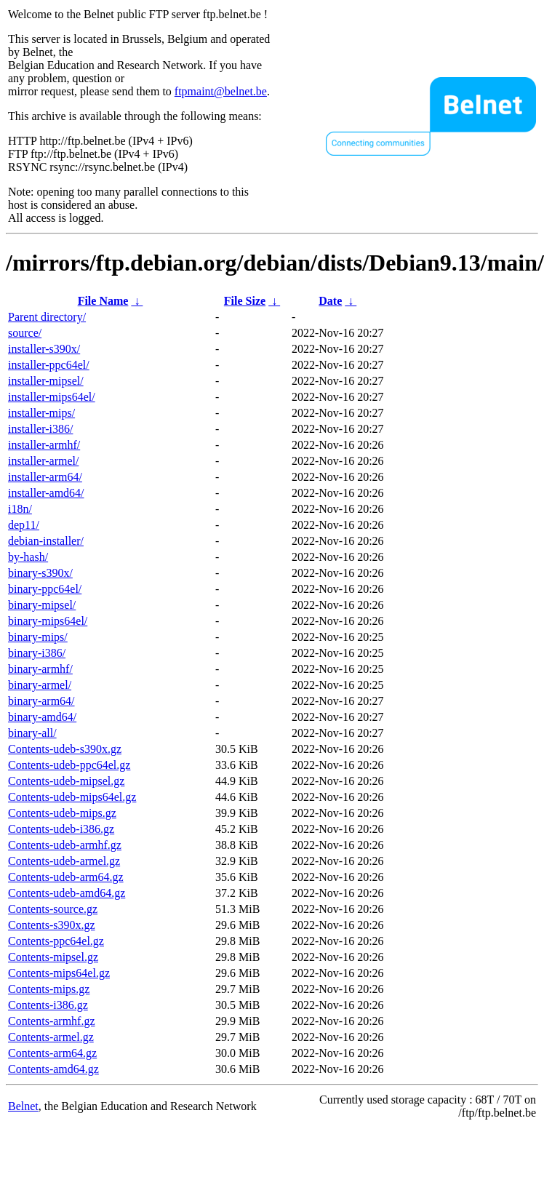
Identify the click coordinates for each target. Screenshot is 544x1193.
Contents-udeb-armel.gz (64, 861)
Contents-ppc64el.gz (56, 941)
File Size (244, 301)
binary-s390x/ (40, 573)
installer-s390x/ (44, 349)
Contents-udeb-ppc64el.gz (69, 765)
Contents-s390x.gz (51, 925)
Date (330, 301)
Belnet (23, 1106)
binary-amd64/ (42, 717)
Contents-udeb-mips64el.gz (72, 797)
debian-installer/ (46, 541)
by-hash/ (28, 557)
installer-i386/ (40, 429)
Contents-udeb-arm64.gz (66, 877)
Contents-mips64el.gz (59, 973)
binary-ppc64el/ (44, 589)
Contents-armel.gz (51, 1037)
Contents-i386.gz (48, 1005)
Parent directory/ (47, 317)
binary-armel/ (39, 685)
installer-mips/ (41, 413)
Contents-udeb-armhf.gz (64, 845)
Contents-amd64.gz (53, 1069)
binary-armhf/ (40, 669)
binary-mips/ (38, 637)
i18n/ (20, 509)
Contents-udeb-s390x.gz (64, 749)
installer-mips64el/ (51, 397)
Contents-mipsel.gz (53, 957)
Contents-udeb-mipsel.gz (66, 781)
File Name (103, 301)
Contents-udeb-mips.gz (62, 813)
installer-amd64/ (46, 493)
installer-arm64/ (45, 477)
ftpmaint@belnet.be (221, 91)
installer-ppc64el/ (48, 365)
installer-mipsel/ (46, 381)
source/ (24, 333)
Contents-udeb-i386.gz (61, 829)
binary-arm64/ (41, 701)
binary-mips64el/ (47, 621)
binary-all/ (32, 733)
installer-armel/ (43, 461)
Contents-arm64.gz (52, 1053)
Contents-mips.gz (48, 989)
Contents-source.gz (52, 909)
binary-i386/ (36, 653)
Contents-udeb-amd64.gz (66, 893)
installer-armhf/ (44, 445)
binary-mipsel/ (42, 605)
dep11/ (23, 525)
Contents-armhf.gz (51, 1021)
